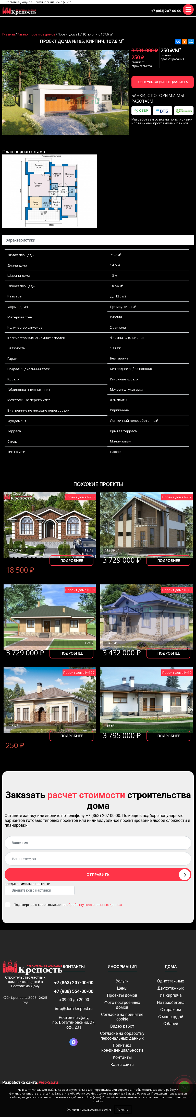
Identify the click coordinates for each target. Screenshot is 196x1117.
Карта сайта (122, 1064)
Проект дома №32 (177, 497)
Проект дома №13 (177, 589)
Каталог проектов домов (36, 34)
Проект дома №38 (80, 589)
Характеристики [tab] (20, 240)
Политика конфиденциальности (122, 1048)
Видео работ (122, 1026)
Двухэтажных (170, 988)
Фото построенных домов (122, 1005)
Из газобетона (171, 1002)
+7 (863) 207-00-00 (166, 10)
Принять (123, 1109)
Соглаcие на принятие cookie (122, 1017)
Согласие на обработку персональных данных (122, 1036)
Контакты (122, 1057)
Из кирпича (171, 995)
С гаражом (170, 1009)
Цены (122, 988)
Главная (8, 34)
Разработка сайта (19, 1082)
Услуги (122, 981)
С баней (170, 1023)
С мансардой (170, 1016)
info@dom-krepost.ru (74, 1008)
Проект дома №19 (177, 672)
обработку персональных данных (94, 904)
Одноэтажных (170, 981)
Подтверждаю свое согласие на (68, 904)
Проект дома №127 (79, 672)
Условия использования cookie (89, 1109)
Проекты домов (122, 995)
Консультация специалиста (163, 82)
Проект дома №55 (80, 497)
